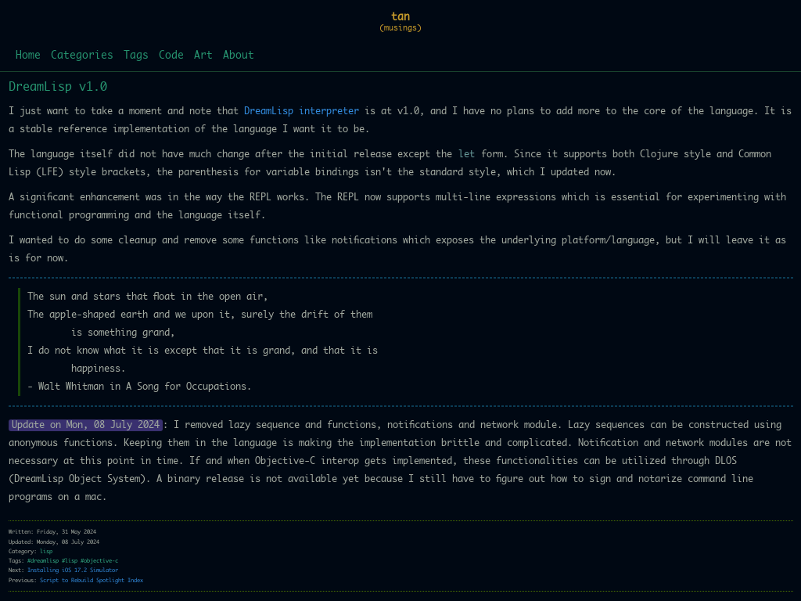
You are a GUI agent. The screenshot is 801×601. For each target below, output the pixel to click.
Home (28, 56)
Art (203, 56)
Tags (136, 56)
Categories (82, 56)
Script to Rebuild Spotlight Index (91, 580)
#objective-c (99, 560)
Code (171, 56)
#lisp (69, 560)
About (238, 56)
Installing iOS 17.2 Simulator (72, 570)
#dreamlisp (43, 560)
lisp (46, 551)
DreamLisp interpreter (301, 111)
